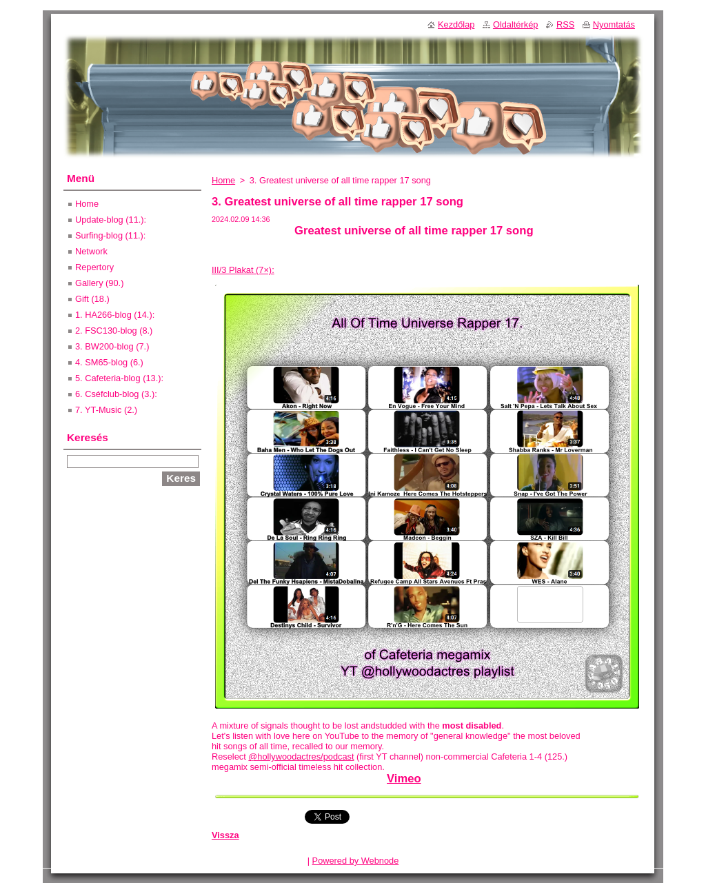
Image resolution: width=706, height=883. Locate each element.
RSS (565, 24)
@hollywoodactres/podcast (301, 756)
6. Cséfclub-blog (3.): (116, 394)
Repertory (94, 267)
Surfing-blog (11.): (110, 235)
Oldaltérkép (515, 24)
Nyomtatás (614, 24)
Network (91, 251)
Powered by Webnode (355, 860)
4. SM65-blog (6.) (109, 362)
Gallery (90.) (99, 283)
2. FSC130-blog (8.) (113, 330)
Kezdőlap (456, 24)
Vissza (225, 835)
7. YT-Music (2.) (106, 410)
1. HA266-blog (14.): (114, 314)
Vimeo (404, 778)
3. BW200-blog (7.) (112, 346)
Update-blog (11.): (110, 219)
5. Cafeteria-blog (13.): (119, 378)
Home (223, 180)
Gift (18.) (92, 299)
